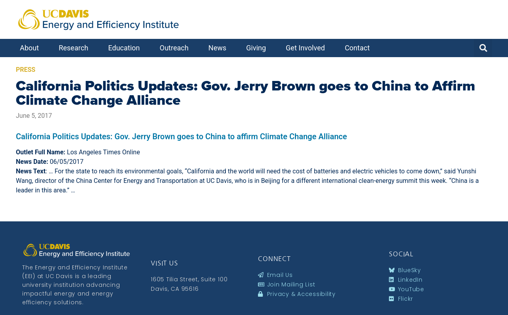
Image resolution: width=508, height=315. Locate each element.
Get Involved (307, 48)
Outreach (176, 48)
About (31, 48)
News (219, 48)
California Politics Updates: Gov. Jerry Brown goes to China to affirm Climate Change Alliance (181, 136)
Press (25, 69)
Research (75, 48)
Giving (258, 48)
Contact (359, 48)
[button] (483, 48)
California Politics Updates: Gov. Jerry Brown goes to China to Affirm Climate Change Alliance (245, 93)
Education (126, 48)
